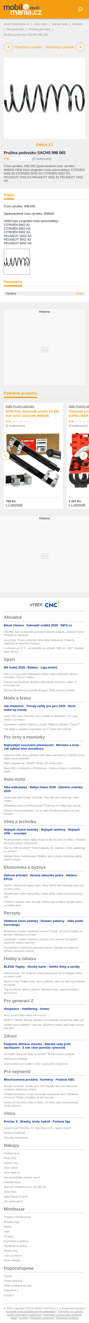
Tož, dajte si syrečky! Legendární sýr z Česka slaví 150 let (37, 729)
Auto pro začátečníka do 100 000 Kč (25, 1186)
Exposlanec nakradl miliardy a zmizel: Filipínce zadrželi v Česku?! (42, 724)
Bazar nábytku (12, 1260)
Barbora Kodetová (14, 1132)
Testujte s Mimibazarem (17, 1217)
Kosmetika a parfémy (16, 1241)
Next (84, 456)
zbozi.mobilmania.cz (16, 24)
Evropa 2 (9, 1295)
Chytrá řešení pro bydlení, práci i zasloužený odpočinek (36, 1063)
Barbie (7, 1226)
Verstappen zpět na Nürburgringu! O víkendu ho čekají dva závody (42, 805)
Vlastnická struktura (67, 1317)
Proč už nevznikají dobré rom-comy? (25, 1015)
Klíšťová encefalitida (15, 1058)
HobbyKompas (12, 1182)
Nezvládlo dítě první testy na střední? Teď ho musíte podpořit (39, 1054)
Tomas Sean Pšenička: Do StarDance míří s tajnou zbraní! (37, 1128)
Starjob (8, 1276)
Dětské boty (11, 1250)
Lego (6, 1231)
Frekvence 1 (11, 1290)
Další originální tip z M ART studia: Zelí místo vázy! (33, 763)
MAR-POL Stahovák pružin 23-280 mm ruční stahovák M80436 (32, 414)
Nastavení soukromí (42, 1317)
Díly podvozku (15, 29)
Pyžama (8, 1236)
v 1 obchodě (14, 505)
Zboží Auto (10, 1191)
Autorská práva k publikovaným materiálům (31, 1311)
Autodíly (77, 24)
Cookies (23, 1317)
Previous (5, 456)
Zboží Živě (10, 1158)
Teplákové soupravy (15, 1245)
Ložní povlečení (13, 1255)
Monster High (11, 1222)
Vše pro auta (60, 24)
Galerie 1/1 (44, 144)
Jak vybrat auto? (13, 1201)
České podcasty (13, 1280)
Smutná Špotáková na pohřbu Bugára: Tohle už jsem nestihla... (40, 690)
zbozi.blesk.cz (12, 1172)
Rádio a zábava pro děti (17, 1285)
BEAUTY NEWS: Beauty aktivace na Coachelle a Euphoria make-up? (44, 1020)
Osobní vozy (11, 1163)
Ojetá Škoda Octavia (16, 1196)
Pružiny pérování (39, 29)
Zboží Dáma (11, 1167)
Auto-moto (40, 24)
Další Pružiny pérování (20, 406)
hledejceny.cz (11, 1153)
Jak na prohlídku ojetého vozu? (22, 1177)
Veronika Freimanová (16, 1137)
